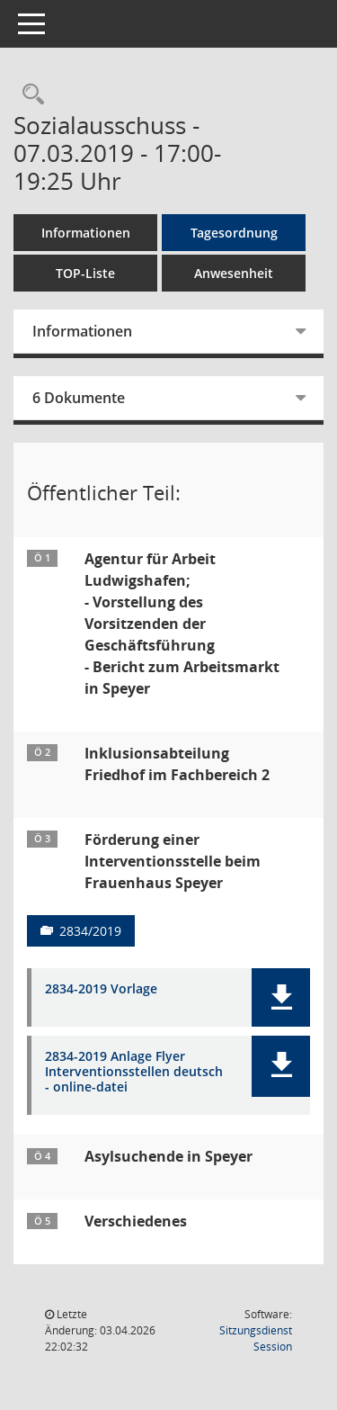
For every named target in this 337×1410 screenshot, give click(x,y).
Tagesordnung (234, 232)
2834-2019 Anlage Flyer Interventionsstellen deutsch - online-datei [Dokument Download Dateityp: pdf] (134, 1071)
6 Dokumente (78, 398)
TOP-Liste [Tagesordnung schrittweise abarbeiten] (85, 273)
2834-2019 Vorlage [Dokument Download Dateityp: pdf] (101, 989)
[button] (281, 997)
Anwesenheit (233, 273)
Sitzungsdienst (255, 1338)
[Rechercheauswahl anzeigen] (28, 95)
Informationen (85, 232)
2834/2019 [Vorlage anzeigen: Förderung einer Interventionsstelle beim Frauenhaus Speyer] (90, 930)
